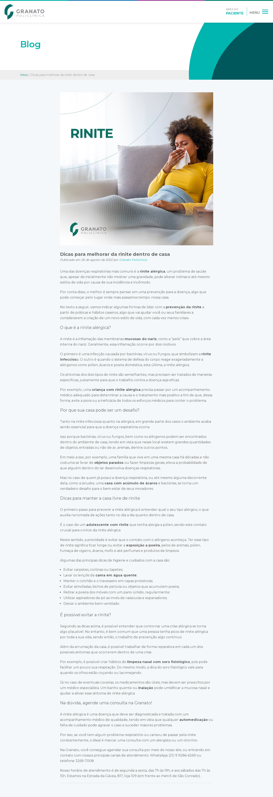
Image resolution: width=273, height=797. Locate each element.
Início (24, 75)
